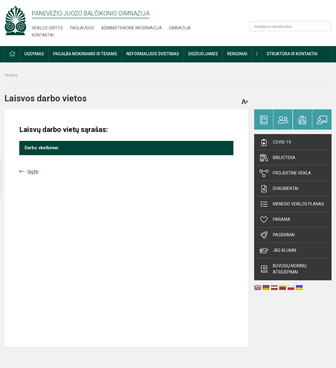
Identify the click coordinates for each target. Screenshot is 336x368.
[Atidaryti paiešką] (325, 26)
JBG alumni (277, 250)
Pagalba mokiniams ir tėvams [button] (85, 53)
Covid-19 (275, 142)
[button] (291, 12)
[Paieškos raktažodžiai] (291, 26)
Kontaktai (43, 35)
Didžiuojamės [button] (203, 53)
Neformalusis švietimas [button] (152, 53)
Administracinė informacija (131, 28)
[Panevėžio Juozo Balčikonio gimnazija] (15, 20)
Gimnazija (180, 28)
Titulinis (10, 75)
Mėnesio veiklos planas (291, 204)
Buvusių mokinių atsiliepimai (283, 268)
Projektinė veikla (285, 173)
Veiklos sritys (47, 28)
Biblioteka (277, 157)
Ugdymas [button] (34, 53)
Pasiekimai (277, 235)
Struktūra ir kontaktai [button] (292, 53)
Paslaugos (82, 28)
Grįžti (33, 172)
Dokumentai (278, 188)
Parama (274, 219)
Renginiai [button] (237, 53)
